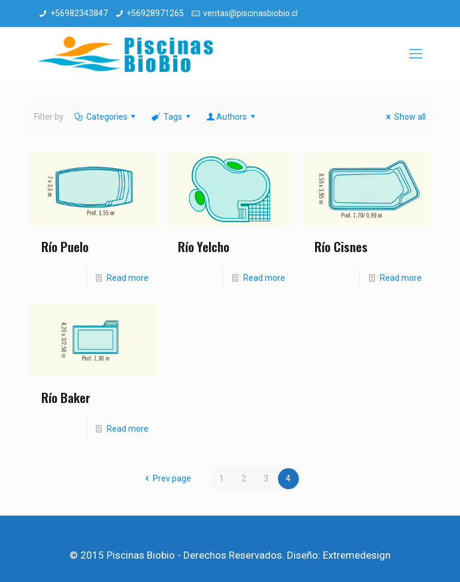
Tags (171, 117)
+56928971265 (155, 13)
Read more (128, 278)
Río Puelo (65, 246)
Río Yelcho (203, 246)
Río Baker (65, 397)
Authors (231, 117)
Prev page (166, 478)
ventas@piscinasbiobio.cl (250, 13)
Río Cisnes (341, 246)
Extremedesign (357, 555)
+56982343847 (79, 13)
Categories (105, 117)
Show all (404, 117)
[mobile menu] (415, 54)
